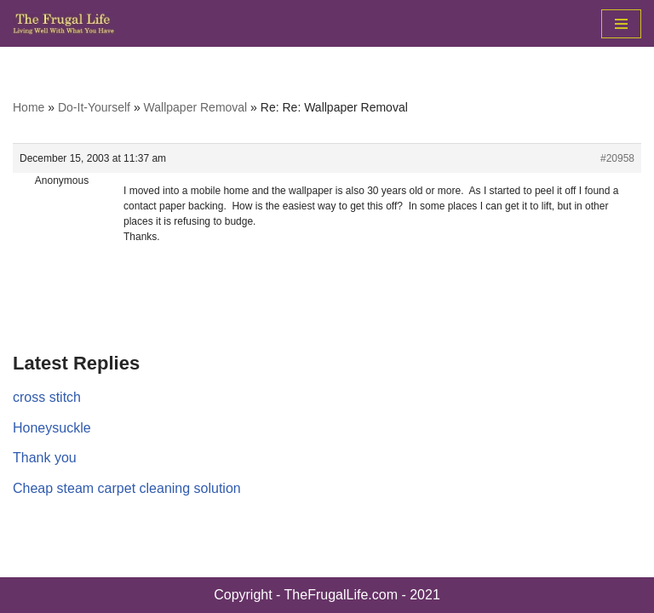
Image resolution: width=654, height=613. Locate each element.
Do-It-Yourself (94, 107)
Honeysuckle (52, 428)
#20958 (617, 158)
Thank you (45, 457)
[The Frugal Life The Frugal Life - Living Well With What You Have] (64, 23)
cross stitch (47, 397)
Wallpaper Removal (196, 107)
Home (28, 107)
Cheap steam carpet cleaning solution (127, 488)
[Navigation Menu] (621, 23)
